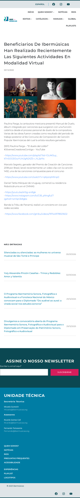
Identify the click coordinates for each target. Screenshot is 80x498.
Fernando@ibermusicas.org (16, 431)
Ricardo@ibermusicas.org (15, 423)
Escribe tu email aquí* (24, 370)
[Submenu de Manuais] (63, 18)
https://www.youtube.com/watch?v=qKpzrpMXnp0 (32, 177)
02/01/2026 (71, 275)
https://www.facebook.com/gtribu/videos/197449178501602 (36, 214)
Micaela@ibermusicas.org (15, 409)
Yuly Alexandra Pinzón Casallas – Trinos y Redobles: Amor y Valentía (32, 275)
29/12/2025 (71, 299)
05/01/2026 (71, 254)
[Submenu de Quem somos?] (53, 12)
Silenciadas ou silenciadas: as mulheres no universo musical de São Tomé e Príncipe (32, 254)
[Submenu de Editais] (31, 18)
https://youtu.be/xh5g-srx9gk (20, 192)
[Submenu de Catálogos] (48, 18)
